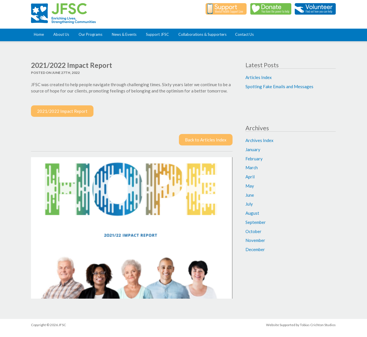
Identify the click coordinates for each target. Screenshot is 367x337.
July (249, 203)
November (255, 240)
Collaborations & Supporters (202, 34)
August (252, 213)
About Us (62, 34)
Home (40, 34)
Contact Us (244, 34)
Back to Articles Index (206, 139)
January (252, 149)
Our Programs (92, 34)
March (251, 167)
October (253, 231)
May (249, 185)
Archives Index (259, 140)
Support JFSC (158, 34)
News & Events (125, 34)
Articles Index (258, 77)
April (250, 176)
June (249, 195)
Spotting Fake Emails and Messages (279, 86)
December (255, 249)
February (254, 158)
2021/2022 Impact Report (62, 111)
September (255, 222)
